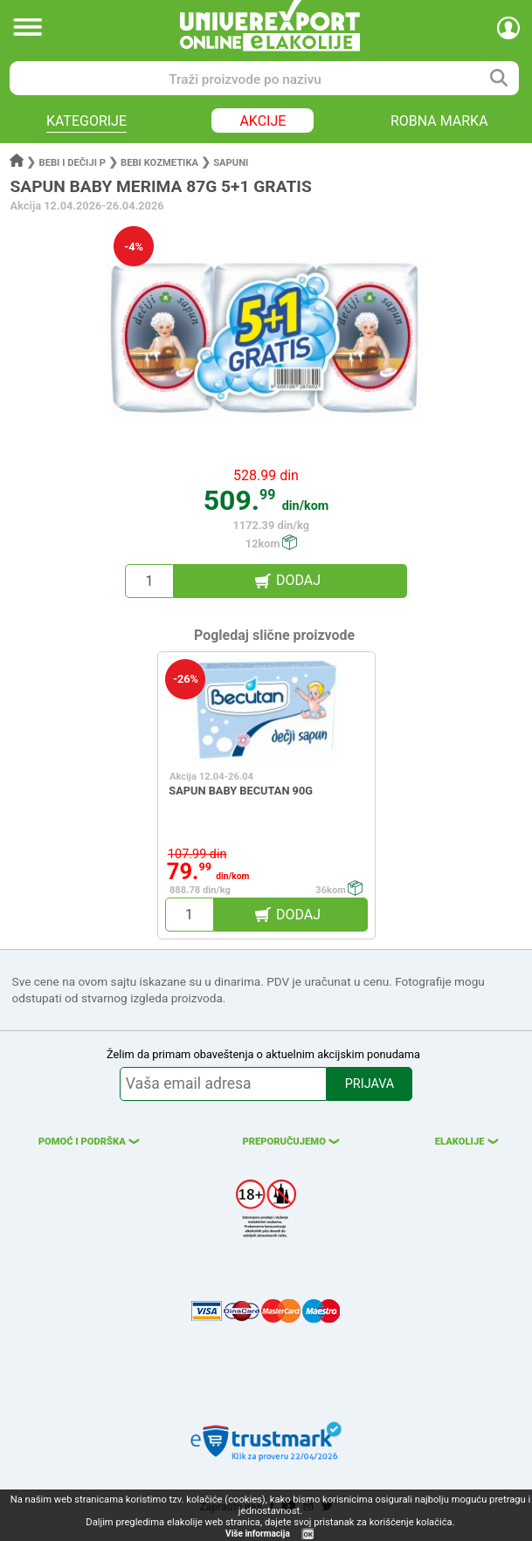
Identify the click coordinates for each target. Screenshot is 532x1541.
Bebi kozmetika (159, 163)
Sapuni (230, 163)
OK (308, 1534)
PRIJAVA (369, 1084)
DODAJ (298, 580)
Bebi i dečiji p (72, 163)
